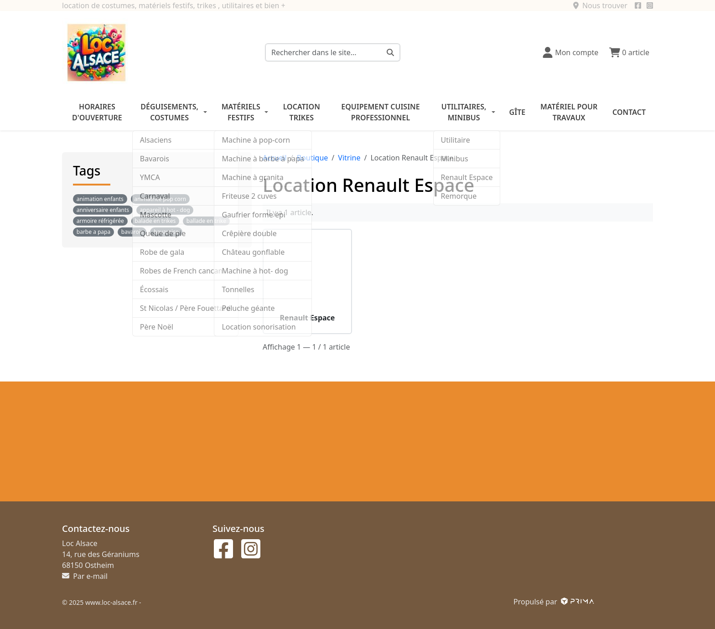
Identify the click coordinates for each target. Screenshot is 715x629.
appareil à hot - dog (165, 210)
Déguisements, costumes (169, 112)
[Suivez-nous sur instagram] (650, 5)
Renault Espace (307, 318)
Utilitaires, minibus (464, 112)
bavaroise (166, 232)
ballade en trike (206, 221)
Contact (629, 112)
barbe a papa (93, 232)
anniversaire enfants (103, 210)
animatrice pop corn (160, 199)
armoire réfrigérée (100, 221)
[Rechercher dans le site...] (390, 52)
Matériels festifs (241, 112)
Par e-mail (85, 576)
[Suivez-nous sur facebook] (638, 5)
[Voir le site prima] (576, 602)
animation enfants (100, 199)
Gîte (517, 112)
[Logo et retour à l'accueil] (96, 51)
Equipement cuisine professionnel (380, 112)
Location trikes (301, 112)
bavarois (132, 232)
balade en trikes (155, 221)
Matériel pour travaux (568, 112)
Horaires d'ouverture (97, 112)
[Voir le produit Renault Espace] (307, 273)
